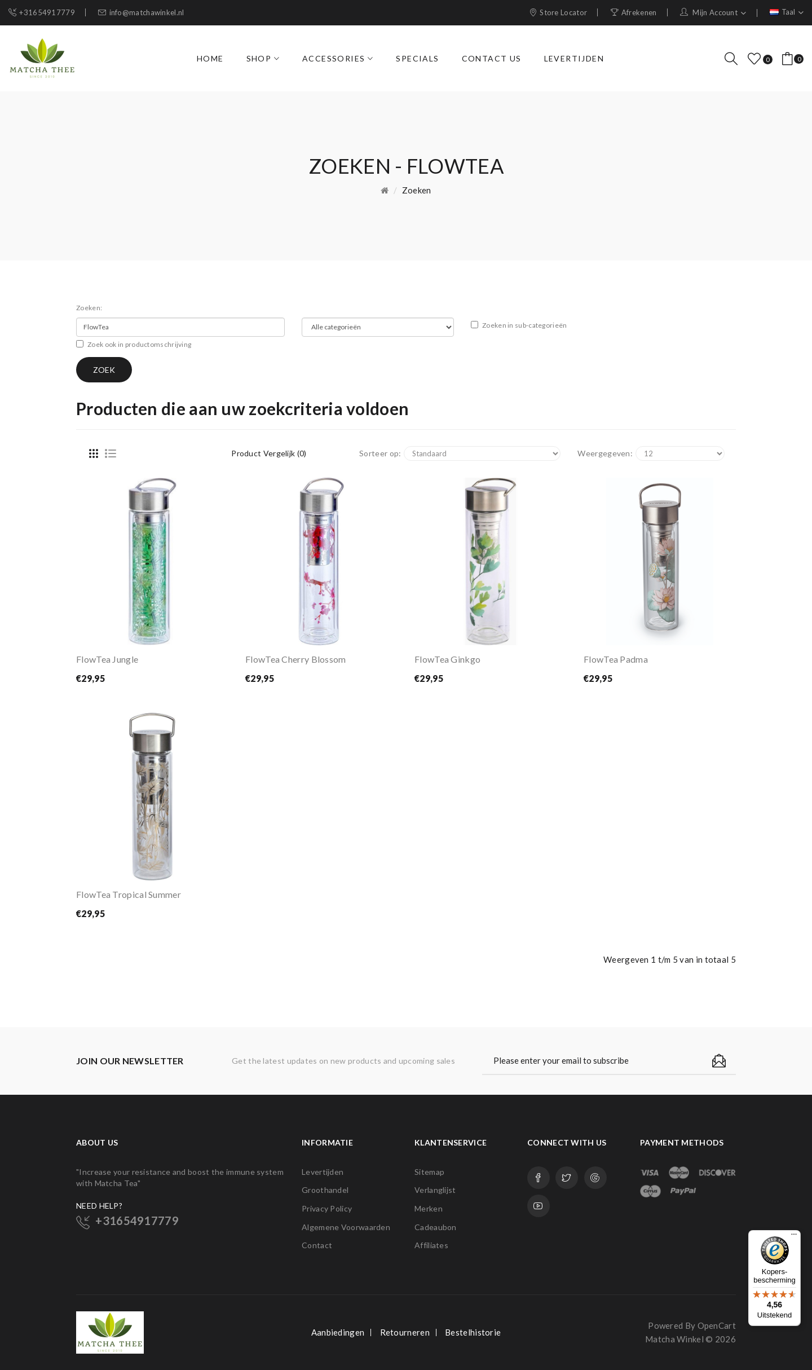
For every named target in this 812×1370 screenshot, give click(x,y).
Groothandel (325, 1190)
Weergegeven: (605, 453)
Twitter (566, 1177)
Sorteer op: (380, 453)
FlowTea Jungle (107, 659)
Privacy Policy (327, 1208)
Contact (317, 1245)
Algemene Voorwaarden (346, 1227)
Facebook (538, 1177)
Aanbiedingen (338, 1332)
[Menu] (794, 1237)
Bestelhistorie (473, 1332)
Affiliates (431, 1245)
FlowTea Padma (616, 659)
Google (595, 1177)
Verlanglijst (435, 1190)
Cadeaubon (435, 1227)
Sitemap (429, 1172)
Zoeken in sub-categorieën (519, 325)
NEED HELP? (99, 1205)
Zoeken (416, 190)
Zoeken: (89, 307)
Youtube (538, 1206)
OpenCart (717, 1325)
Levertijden (322, 1172)
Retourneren (405, 1332)
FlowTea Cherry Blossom (295, 659)
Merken (428, 1208)
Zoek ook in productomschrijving (133, 344)
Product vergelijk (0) (268, 453)
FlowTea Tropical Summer (128, 894)
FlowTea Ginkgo (447, 659)
